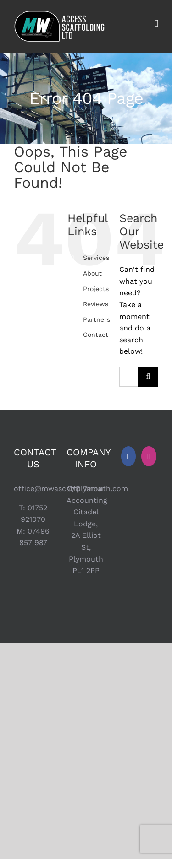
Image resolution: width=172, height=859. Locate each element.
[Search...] (128, 377)
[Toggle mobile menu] (156, 23)
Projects (96, 288)
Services (96, 257)
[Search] (148, 377)
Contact (95, 334)
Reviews (95, 304)
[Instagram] (148, 456)
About (92, 273)
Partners (96, 319)
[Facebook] (128, 456)
